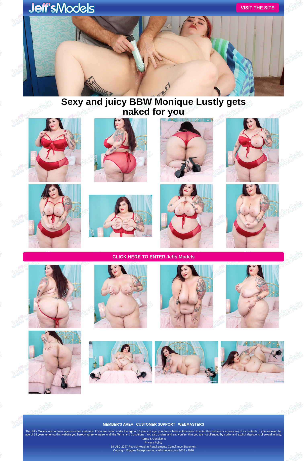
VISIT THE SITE (257, 7)
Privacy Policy (153, 442)
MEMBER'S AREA (118, 424)
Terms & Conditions (153, 438)
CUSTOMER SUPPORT (155, 424)
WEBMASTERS (191, 424)
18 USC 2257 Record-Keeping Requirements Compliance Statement (153, 446)
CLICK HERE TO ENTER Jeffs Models (154, 256)
